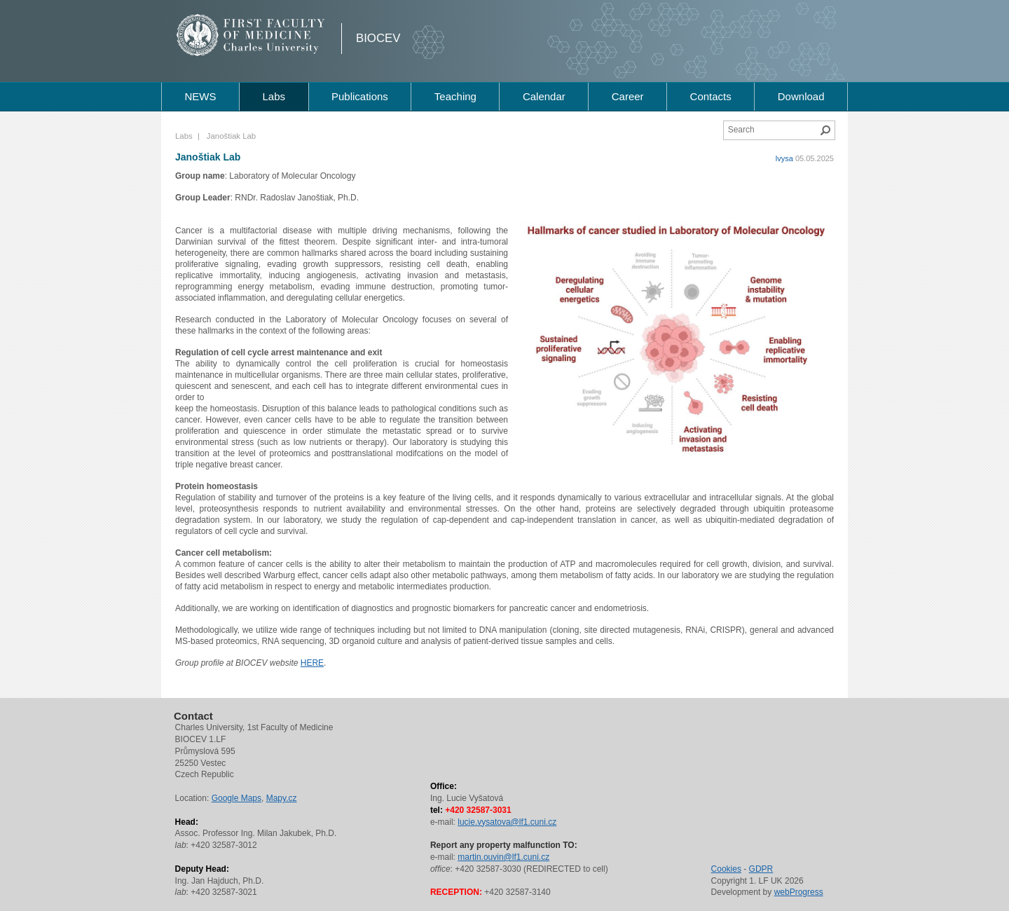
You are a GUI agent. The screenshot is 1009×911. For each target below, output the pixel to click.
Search (825, 130)
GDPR (761, 869)
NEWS (200, 96)
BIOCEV (378, 38)
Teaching (455, 96)
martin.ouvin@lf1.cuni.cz (503, 857)
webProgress (798, 892)
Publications (359, 96)
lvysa (784, 158)
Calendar (544, 96)
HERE (312, 663)
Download (801, 96)
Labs (273, 96)
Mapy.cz (281, 798)
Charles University (276, 49)
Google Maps (236, 798)
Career (628, 96)
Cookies (726, 869)
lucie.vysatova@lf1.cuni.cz (507, 822)
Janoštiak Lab (207, 157)
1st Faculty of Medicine (251, 35)
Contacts (711, 96)
